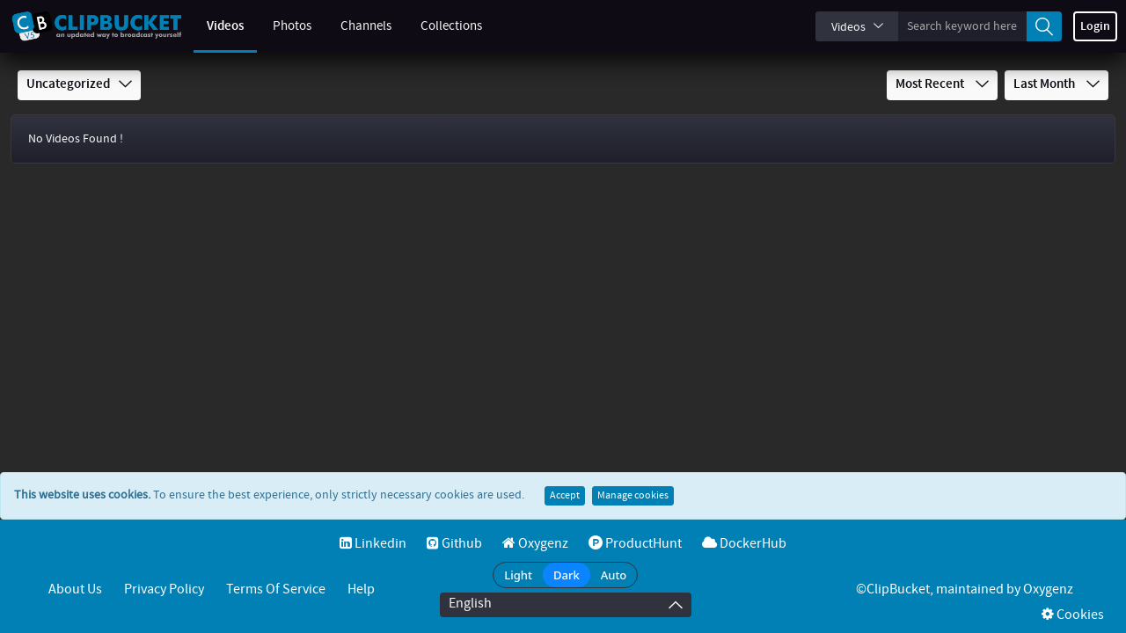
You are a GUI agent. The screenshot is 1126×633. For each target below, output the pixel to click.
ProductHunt (635, 544)
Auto (614, 575)
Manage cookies (633, 496)
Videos (225, 26)
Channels (365, 26)
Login (1095, 26)
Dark (566, 575)
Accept (565, 496)
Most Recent (942, 84)
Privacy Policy (164, 589)
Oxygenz (535, 544)
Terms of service (275, 589)
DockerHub (744, 544)
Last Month (1056, 84)
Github (454, 544)
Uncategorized (79, 84)
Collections (451, 26)
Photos (292, 26)
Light (518, 575)
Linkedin (373, 544)
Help (361, 589)
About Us (75, 589)
